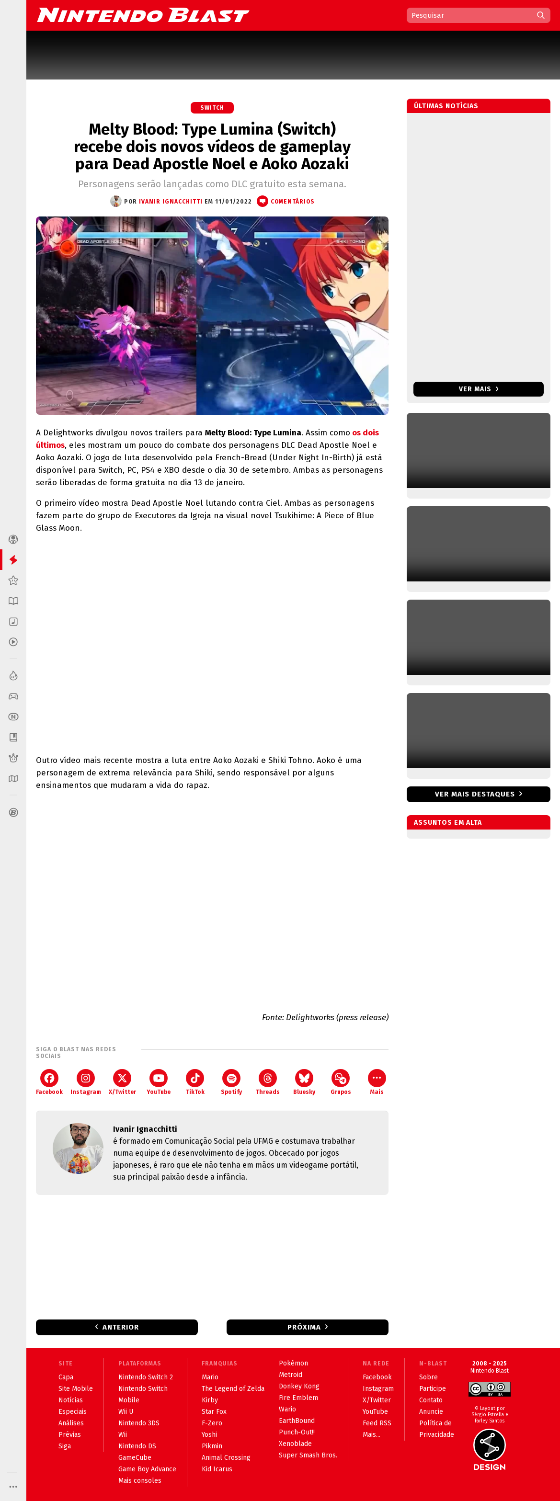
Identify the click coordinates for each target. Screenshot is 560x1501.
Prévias (69, 1435)
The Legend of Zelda (233, 1389)
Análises (71, 1423)
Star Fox (214, 1412)
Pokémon (293, 1363)
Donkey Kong (299, 1386)
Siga (64, 1446)
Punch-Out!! (297, 1432)
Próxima (304, 1327)
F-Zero (212, 1423)
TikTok (195, 1082)
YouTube (159, 1082)
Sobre (428, 1377)
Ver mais (479, 389)
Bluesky (304, 1082)
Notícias (70, 1400)
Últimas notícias (446, 106)
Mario (210, 1377)
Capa (65, 1377)
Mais (377, 1082)
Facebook (49, 1082)
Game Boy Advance (147, 1469)
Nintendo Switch (143, 1389)
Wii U (125, 1412)
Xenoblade (295, 1444)
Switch (212, 107)
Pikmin (212, 1446)
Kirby (210, 1400)
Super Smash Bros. (308, 1455)
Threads (268, 1082)
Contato (431, 1400)
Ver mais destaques (475, 794)
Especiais (72, 1412)
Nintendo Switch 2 (145, 1377)
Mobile (128, 1400)
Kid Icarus (217, 1469)
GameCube (134, 1458)
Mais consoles (139, 1481)
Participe (432, 1389)
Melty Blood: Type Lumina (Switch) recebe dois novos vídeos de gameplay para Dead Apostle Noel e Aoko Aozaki (212, 146)
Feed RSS (377, 1423)
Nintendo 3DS (139, 1423)
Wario (287, 1409)
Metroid (290, 1375)
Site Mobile (75, 1389)
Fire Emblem (298, 1398)
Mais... (371, 1435)
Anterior (121, 1327)
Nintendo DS (137, 1446)
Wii (122, 1435)
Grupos (341, 1082)
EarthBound (297, 1421)
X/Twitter (122, 1082)
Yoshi (209, 1435)
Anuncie (431, 1412)
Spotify (231, 1082)
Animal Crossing (226, 1458)
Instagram (85, 1082)
